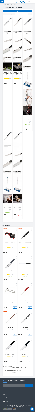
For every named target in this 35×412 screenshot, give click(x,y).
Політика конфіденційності (13, 387)
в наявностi (20, 215)
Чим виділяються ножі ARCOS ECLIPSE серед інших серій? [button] (15, 367)
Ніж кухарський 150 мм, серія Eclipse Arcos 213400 (17, 73)
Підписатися (29, 385)
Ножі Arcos (4, 4)
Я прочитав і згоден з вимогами (14, 387)
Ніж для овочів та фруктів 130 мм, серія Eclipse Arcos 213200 (8, 204)
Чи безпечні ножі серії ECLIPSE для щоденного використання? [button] (15, 372)
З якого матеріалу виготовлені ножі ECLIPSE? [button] (12, 370)
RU (8, 2)
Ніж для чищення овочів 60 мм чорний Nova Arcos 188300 (25, 244)
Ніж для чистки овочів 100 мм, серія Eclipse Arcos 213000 (27, 117)
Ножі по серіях (9, 4)
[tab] (17, 367)
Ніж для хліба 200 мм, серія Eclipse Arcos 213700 (17, 204)
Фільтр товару (17, 11)
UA (5, 2)
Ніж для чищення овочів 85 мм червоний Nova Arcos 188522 (25, 299)
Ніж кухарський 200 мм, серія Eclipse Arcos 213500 (7, 73)
